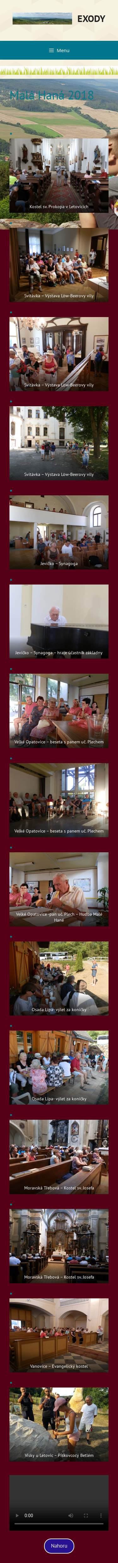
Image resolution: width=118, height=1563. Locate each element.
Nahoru (59, 1545)
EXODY (91, 18)
